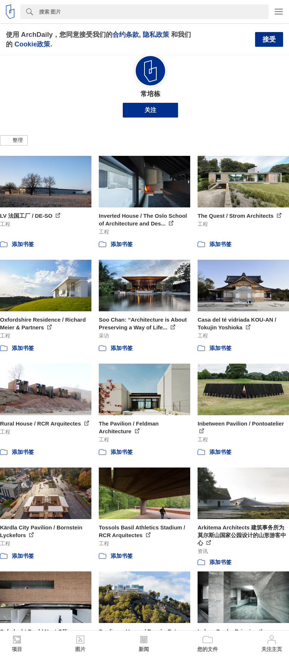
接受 (269, 39)
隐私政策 (156, 34)
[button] (14, 140)
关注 (150, 110)
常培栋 (150, 94)
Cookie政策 (32, 44)
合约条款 (125, 34)
